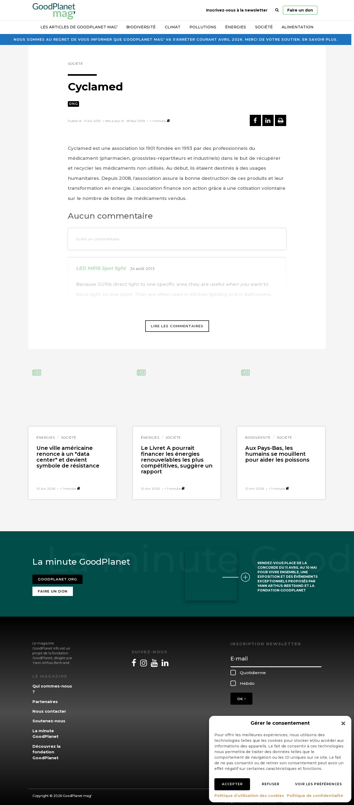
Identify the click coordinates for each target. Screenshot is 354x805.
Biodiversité (141, 27)
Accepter (232, 784)
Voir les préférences (318, 784)
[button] (343, 723)
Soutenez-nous (48, 717)
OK (241, 695)
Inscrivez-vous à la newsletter (236, 10)
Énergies (235, 27)
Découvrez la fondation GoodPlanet (46, 748)
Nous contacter (49, 708)
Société (264, 27)
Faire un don (300, 10)
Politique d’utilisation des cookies (249, 795)
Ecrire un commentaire (98, 239)
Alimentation (298, 27)
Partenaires (45, 698)
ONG (73, 104)
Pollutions (202, 27)
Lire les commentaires (177, 326)
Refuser (271, 784)
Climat (172, 27)
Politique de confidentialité (315, 795)
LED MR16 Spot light (101, 268)
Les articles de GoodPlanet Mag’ (78, 27)
